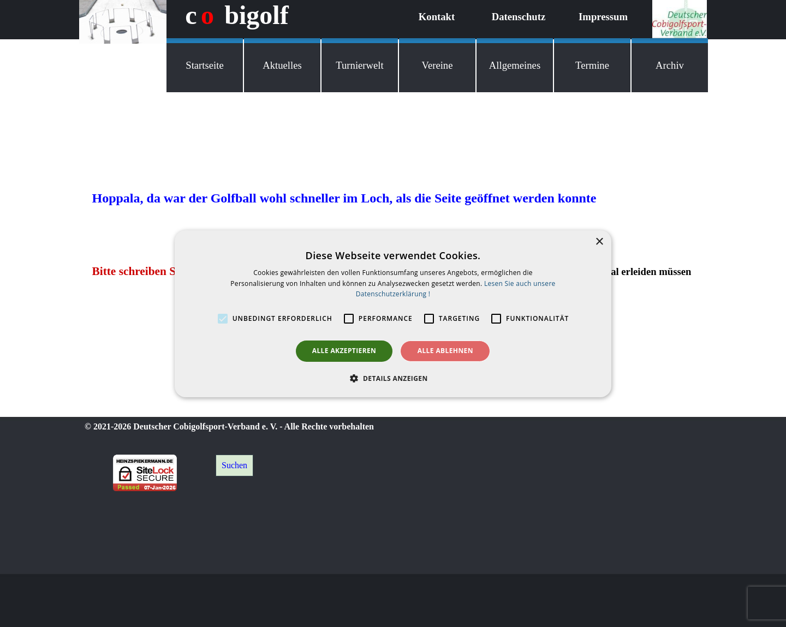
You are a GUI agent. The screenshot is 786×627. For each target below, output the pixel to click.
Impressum (603, 16)
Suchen (234, 465)
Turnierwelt (359, 65)
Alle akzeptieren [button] (344, 350)
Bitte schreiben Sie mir (149, 271)
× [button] (599, 241)
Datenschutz (518, 16)
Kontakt (437, 16)
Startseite (204, 65)
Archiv (670, 65)
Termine (592, 65)
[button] (392, 378)
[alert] (393, 313)
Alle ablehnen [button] (445, 350)
